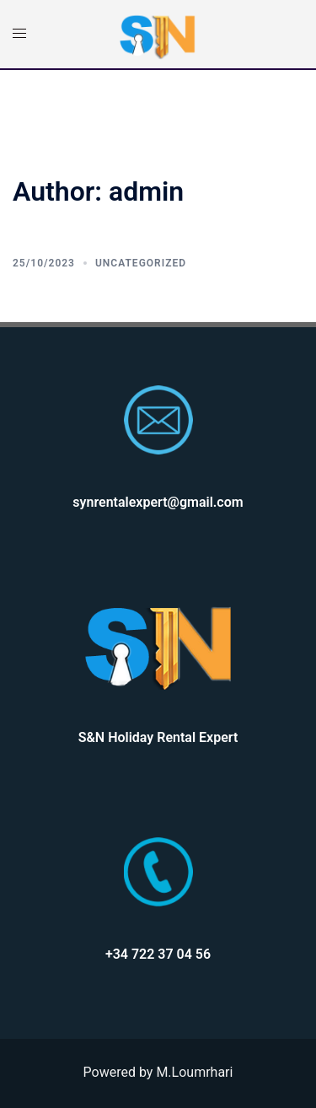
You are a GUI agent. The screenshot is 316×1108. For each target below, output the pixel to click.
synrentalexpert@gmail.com (157, 502)
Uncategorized (140, 263)
